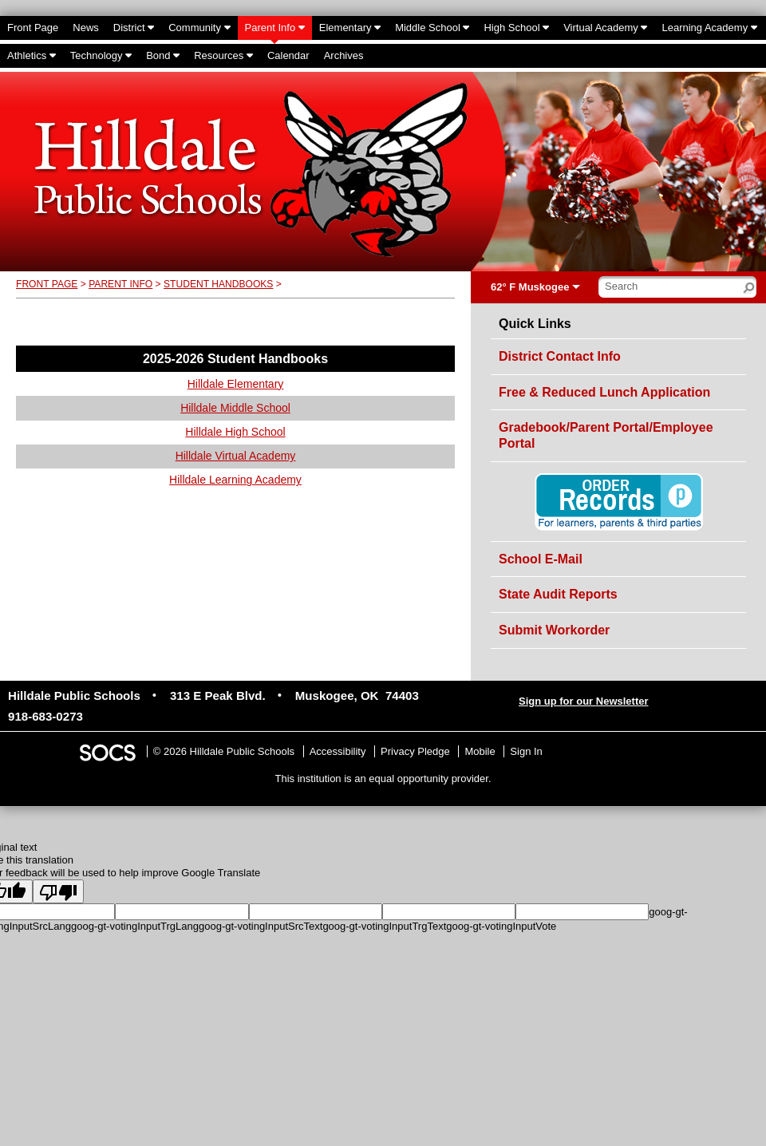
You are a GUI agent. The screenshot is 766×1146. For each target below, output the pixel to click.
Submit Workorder (554, 630)
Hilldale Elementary (236, 383)
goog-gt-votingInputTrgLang (135, 926)
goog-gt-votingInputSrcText (260, 926)
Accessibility (338, 751)
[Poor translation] (58, 891)
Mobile (479, 751)
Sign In (526, 751)
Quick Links (535, 324)
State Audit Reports (558, 594)
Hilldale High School (235, 431)
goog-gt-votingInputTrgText (384, 926)
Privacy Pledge (415, 751)
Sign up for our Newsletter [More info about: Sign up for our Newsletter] (584, 701)
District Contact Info (560, 356)
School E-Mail (540, 559)
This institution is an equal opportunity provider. (383, 778)
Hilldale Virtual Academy (236, 455)
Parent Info (120, 284)
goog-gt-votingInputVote (501, 926)
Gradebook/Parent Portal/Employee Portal (606, 435)
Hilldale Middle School (235, 407)
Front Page (46, 284)
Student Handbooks (218, 284)
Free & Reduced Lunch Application (604, 392)
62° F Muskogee (530, 287)
